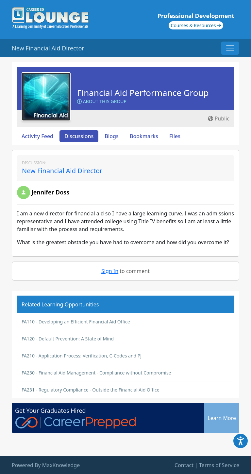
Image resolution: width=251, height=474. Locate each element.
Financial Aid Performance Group (143, 93)
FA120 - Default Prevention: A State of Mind (68, 339)
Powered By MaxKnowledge (46, 465)
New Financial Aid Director (62, 170)
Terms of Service (219, 465)
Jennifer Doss (50, 192)
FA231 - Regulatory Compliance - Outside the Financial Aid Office (90, 390)
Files (174, 136)
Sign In (109, 271)
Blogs (112, 136)
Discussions (78, 136)
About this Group (101, 101)
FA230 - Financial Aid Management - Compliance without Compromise (96, 373)
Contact (184, 465)
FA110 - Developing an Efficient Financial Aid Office (76, 322)
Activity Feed (37, 136)
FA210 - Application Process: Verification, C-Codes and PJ (82, 356)
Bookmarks (144, 136)
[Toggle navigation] (230, 48)
